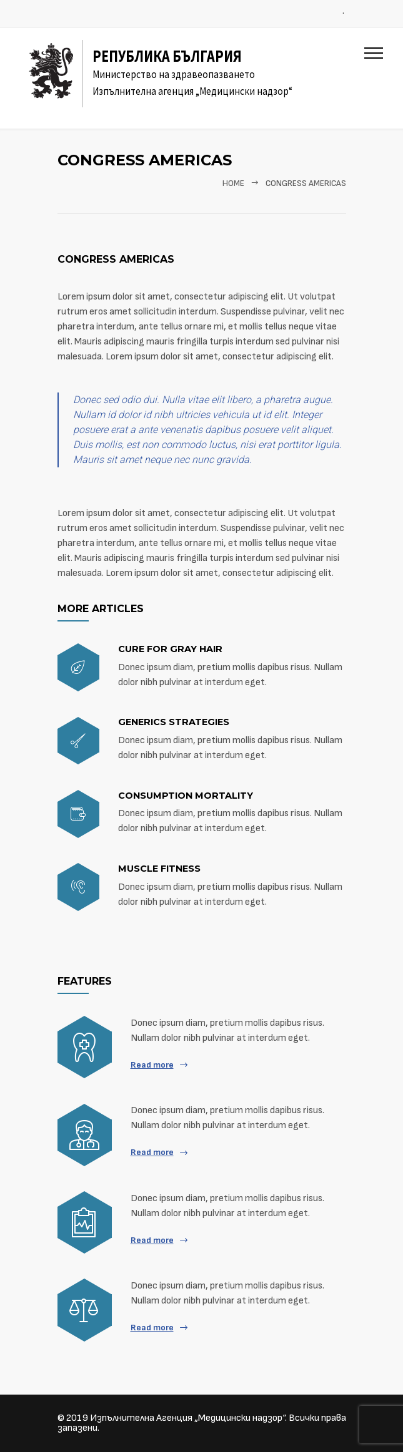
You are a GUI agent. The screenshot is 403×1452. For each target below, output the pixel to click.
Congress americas (115, 259)
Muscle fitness (159, 868)
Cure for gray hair (170, 649)
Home (233, 183)
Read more (152, 1065)
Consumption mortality (185, 795)
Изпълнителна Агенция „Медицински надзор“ (187, 1418)
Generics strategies (173, 722)
